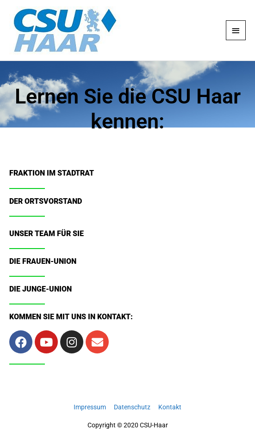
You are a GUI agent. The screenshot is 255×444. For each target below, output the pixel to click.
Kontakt (169, 407)
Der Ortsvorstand (45, 201)
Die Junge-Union (40, 289)
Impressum (90, 407)
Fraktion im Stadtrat (51, 173)
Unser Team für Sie (46, 233)
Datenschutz (132, 407)
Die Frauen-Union (42, 261)
